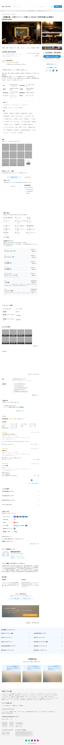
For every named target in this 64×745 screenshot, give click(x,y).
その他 (44, 699)
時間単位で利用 (14, 177)
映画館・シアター (5, 699)
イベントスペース (24, 104)
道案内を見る (35, 395)
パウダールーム (5, 695)
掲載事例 (21, 705)
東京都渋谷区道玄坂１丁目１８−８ (9, 56)
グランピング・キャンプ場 (7, 698)
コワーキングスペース (6, 696)
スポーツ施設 (16, 698)
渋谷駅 (19, 385)
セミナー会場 (17, 693)
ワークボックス (46, 695)
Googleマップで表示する (33, 374)
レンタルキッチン (32, 693)
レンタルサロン (48, 693)
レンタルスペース (7, 104)
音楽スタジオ (17, 695)
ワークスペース (39, 695)
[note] (38, 740)
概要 (4, 47)
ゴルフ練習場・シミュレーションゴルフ (46, 698)
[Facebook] (32, 740)
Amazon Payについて (7, 536)
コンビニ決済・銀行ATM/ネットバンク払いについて (13, 539)
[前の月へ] (5, 186)
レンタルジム (22, 698)
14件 (38, 53)
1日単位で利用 (27, 177)
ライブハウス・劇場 (18, 107)
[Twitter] (29, 740)
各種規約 (11, 711)
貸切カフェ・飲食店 (15, 696)
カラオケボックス (51, 696)
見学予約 (37, 55)
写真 (7, 47)
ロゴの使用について (51, 711)
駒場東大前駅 (22, 387)
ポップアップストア (34, 696)
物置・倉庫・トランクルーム (33, 699)
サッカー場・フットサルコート (32, 698)
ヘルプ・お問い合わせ (42, 711)
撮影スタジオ (11, 695)
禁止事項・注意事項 (35, 47)
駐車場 (41, 699)
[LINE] (26, 740)
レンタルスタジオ (40, 693)
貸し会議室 (12, 693)
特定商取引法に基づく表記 (32, 711)
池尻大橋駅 (22, 391)
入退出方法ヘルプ (20, 410)
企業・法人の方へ (5, 719)
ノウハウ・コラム (5, 711)
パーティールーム (15, 104)
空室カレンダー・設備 (14, 47)
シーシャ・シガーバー (14, 699)
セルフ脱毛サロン (22, 699)
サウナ (56, 698)
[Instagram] (35, 740)
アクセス (22, 47)
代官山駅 (20, 389)
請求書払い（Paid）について (8, 541)
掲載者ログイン (15, 705)
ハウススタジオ (24, 695)
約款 (15, 711)
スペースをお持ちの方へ (6, 705)
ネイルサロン (54, 693)
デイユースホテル (53, 695)
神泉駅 (20, 383)
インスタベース (4, 11)
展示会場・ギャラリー (8, 107)
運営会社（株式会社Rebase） (8, 713)
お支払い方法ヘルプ (34, 543)
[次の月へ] (20, 186)
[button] (20, 395)
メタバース (49, 699)
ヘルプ (11, 719)
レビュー (28, 47)
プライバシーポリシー (21, 711)
